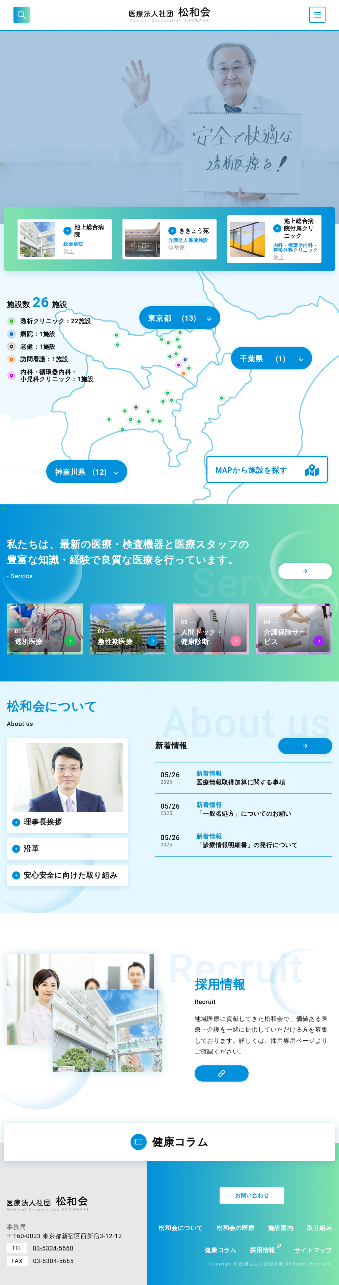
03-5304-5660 (53, 1248)
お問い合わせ (252, 1195)
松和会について (181, 1227)
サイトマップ (313, 1250)
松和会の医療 (236, 1227)
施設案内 (280, 1227)
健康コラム (220, 1250)
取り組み (319, 1227)
